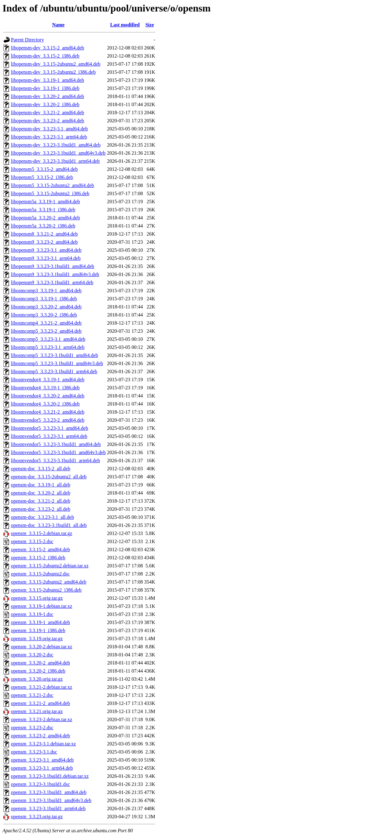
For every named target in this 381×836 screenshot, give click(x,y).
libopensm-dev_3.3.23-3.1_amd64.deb (49, 128)
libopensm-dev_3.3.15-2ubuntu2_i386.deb (53, 72)
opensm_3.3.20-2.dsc (32, 654)
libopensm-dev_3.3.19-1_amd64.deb (47, 80)
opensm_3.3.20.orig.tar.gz (37, 679)
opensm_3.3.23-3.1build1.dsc (40, 784)
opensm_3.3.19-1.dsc (32, 614)
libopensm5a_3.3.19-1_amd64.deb (45, 201)
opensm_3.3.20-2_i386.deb (38, 671)
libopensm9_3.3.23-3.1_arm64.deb (46, 258)
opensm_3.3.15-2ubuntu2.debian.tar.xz (49, 565)
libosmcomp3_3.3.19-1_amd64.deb (46, 290)
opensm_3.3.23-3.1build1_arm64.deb (48, 808)
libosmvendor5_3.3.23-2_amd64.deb (47, 420)
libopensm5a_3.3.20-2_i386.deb (43, 225)
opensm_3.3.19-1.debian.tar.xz (41, 606)
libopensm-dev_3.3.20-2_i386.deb (45, 104)
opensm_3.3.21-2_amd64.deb (40, 703)
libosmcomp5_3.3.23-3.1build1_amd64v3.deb (57, 363)
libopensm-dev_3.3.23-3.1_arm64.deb (49, 136)
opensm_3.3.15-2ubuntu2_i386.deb (46, 590)
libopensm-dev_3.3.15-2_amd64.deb (47, 47)
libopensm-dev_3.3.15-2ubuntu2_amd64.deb (56, 64)
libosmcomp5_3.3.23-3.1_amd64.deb (48, 339)
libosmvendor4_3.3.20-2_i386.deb (45, 403)
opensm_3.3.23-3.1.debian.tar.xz (43, 743)
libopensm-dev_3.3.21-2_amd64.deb (47, 112)
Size (149, 24)
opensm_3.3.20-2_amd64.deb (40, 662)
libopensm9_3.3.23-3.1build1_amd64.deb (52, 266)
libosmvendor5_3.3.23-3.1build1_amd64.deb (56, 444)
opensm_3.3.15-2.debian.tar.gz (41, 533)
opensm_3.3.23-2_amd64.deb (40, 735)
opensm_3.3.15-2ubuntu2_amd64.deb (48, 582)
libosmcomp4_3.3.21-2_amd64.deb (46, 323)
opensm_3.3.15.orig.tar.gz (37, 598)
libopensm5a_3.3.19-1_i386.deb (43, 209)
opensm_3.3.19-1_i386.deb (38, 630)
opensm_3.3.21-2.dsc (32, 695)
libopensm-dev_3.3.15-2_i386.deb (45, 56)
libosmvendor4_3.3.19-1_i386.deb (45, 387)
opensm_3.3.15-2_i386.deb (38, 557)
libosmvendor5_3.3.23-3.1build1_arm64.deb (55, 460)
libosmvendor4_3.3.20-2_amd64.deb (47, 395)
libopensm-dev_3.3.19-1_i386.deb (45, 88)
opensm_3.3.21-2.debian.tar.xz (41, 687)
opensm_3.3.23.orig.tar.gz (37, 816)
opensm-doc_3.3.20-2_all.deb (40, 492)
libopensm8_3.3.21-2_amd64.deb (44, 234)
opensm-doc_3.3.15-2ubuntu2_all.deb (49, 476)
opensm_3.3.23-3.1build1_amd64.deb (49, 792)
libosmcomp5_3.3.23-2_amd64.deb (46, 331)
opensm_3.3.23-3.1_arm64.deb (42, 768)
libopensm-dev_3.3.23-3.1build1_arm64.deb (55, 161)
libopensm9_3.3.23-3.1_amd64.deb (46, 250)
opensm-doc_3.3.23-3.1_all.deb (42, 517)
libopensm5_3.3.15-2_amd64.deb (44, 169)
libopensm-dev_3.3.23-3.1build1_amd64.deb (56, 145)
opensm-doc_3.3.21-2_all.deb (40, 501)
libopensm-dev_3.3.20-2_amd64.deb (47, 96)
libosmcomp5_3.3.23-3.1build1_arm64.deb (54, 371)
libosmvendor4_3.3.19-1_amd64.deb (47, 379)
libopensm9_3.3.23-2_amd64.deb (44, 242)
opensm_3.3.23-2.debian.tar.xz (41, 719)
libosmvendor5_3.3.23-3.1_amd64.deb (49, 428)
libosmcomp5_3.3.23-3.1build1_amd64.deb (54, 355)
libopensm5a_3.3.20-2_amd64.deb (45, 217)
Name (58, 24)
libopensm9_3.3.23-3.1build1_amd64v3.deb (55, 274)
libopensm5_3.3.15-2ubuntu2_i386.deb (50, 193)
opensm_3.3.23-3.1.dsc (34, 751)
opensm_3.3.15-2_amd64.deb (40, 549)
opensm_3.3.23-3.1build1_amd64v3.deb (51, 800)
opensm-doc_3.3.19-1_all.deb (40, 484)
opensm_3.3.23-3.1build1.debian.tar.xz (50, 776)
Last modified (125, 24)
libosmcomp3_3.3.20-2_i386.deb (44, 314)
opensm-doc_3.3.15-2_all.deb (40, 468)
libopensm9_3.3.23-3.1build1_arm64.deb (52, 282)
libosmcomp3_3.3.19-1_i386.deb (44, 298)
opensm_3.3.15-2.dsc (32, 541)
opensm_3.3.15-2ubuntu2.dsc (40, 573)
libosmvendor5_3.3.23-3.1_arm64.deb (49, 436)
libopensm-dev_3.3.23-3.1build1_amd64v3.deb (58, 153)
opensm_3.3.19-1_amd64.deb (40, 622)
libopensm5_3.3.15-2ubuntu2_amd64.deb (52, 185)
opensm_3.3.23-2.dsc (32, 727)
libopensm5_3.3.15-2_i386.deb (42, 177)
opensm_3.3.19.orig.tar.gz (37, 638)
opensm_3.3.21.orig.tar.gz (37, 711)
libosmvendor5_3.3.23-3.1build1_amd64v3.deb (58, 452)
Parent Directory (27, 39)
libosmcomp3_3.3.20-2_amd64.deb (46, 306)
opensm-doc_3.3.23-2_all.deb (40, 509)
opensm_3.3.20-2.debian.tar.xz (41, 646)
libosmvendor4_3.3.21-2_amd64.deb (47, 412)
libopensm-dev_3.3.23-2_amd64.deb (47, 120)
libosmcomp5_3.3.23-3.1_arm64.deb (47, 347)
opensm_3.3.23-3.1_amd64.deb (42, 760)
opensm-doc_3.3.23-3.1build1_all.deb (49, 525)
